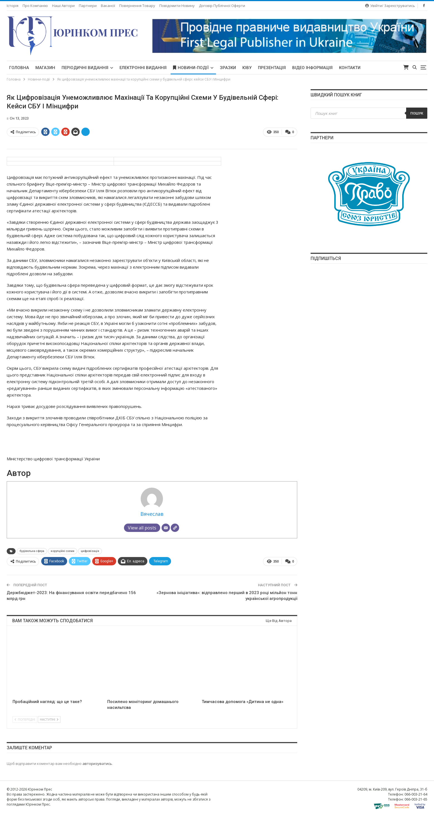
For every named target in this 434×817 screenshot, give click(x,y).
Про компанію (35, 5)
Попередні (24, 719)
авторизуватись (97, 763)
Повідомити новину (177, 5)
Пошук (416, 113)
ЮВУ (247, 67)
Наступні (49, 719)
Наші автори (63, 5)
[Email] (166, 528)
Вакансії (108, 5)
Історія (12, 5)
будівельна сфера (31, 551)
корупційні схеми (62, 551)
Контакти (349, 67)
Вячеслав (152, 513)
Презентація (272, 67)
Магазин (45, 67)
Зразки (228, 67)
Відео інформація (312, 67)
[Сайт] (175, 528)
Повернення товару (137, 5)
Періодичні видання (85, 67)
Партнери (88, 5)
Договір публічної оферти (222, 5)
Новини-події (191, 67)
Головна (19, 67)
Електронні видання (143, 67)
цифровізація (90, 551)
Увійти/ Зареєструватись (390, 5)
